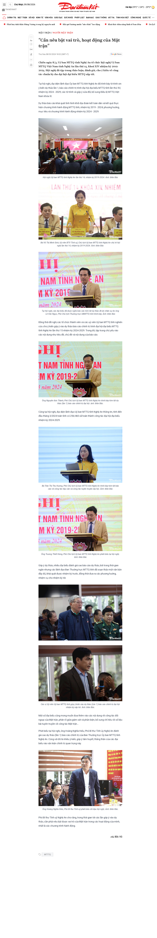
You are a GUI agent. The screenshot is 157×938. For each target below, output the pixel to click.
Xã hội (32, 18)
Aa (31, 40)
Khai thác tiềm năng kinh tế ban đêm (124, 24)
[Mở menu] (4, 4)
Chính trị (11, 18)
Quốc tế (146, 18)
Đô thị (111, 18)
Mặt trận (22, 18)
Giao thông (101, 18)
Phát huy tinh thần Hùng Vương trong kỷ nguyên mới (31, 24)
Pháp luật (80, 18)
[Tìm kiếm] (10, 4)
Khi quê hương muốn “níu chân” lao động (81, 24)
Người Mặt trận (63, 32)
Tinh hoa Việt (122, 18)
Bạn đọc (90, 18)
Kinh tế (39, 18)
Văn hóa (49, 18)
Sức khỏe (68, 18)
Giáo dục (58, 18)
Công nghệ (136, 18)
